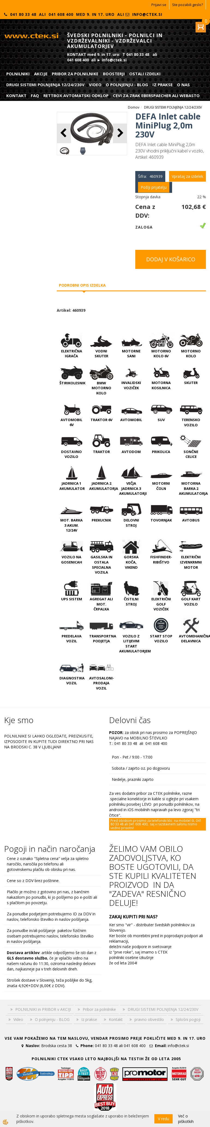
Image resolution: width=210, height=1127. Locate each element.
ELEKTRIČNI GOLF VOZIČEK (161, 604)
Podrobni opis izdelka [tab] (82, 285)
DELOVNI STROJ (131, 523)
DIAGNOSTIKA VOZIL (72, 681)
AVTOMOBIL (131, 419)
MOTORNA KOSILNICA (161, 385)
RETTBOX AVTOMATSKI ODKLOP (76, 95)
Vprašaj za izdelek (187, 176)
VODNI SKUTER (101, 354)
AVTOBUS (191, 520)
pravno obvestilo (149, 1019)
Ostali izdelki (145, 73)
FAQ (35, 95)
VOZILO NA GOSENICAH (71, 559)
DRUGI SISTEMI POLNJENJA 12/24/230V (45, 84)
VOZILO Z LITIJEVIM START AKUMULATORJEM (135, 644)
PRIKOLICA (161, 451)
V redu (163, 1118)
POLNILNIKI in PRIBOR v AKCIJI (43, 1009)
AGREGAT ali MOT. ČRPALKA (101, 604)
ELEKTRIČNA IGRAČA (71, 354)
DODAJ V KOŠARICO (170, 259)
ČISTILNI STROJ (131, 602)
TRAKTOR (101, 451)
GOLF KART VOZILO (191, 602)
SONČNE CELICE (191, 454)
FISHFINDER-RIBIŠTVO (161, 559)
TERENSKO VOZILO (191, 422)
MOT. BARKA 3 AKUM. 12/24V (71, 525)
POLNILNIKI (18, 73)
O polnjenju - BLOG (127, 84)
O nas (183, 84)
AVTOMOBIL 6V (71, 422)
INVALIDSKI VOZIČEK (131, 385)
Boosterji (114, 73)
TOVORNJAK (161, 520)
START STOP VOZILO (161, 639)
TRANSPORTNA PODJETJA (102, 639)
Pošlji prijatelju (154, 187)
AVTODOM (131, 451)
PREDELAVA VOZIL (72, 639)
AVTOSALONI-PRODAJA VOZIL (101, 683)
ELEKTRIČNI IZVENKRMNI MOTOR (191, 562)
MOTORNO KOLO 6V (161, 354)
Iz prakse (162, 84)
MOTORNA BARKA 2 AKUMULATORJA (193, 488)
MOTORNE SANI (131, 354)
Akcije (40, 73)
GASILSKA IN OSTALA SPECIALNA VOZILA (101, 564)
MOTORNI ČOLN (161, 486)
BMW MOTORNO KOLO (101, 387)
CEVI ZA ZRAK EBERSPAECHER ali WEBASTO (156, 95)
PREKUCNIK (101, 520)
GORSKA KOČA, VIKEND (131, 562)
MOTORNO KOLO (191, 354)
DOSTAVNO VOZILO (71, 454)
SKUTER (191, 382)
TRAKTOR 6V (101, 419)
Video (95, 84)
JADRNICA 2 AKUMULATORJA (103, 486)
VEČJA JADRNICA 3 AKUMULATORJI (133, 488)
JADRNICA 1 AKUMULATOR (72, 486)
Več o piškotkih (186, 1118)
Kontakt (16, 95)
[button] (120, 133)
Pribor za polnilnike (75, 73)
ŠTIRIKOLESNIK (72, 382)
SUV (161, 419)
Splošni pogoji (188, 1019)
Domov (133, 107)
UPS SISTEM (71, 599)
